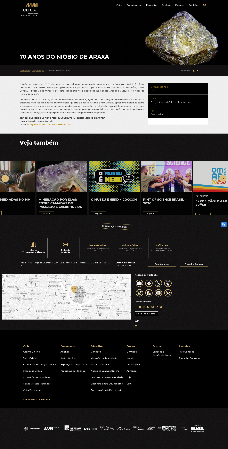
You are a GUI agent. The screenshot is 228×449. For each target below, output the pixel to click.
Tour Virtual (30, 358)
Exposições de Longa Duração (40, 364)
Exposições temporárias (36, 377)
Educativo (97, 346)
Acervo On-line (31, 351)
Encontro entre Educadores (107, 383)
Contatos (184, 346)
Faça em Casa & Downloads (106, 390)
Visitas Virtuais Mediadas (37, 383)
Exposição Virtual (32, 371)
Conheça (96, 351)
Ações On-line (68, 358)
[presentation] (5, 178)
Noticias (131, 358)
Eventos (157, 346)
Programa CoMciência (73, 371)
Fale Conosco (162, 264)
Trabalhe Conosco (194, 264)
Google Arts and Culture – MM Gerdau (49, 124)
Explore (131, 346)
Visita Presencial (32, 390)
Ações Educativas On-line (105, 371)
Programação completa (114, 227)
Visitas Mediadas (100, 364)
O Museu (132, 351)
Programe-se (68, 346)
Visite (26, 346)
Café (129, 383)
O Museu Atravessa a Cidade (107, 377)
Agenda (65, 351)
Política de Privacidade (36, 399)
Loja (129, 377)
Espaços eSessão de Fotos (162, 353)
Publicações (133, 364)
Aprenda (132, 371)
